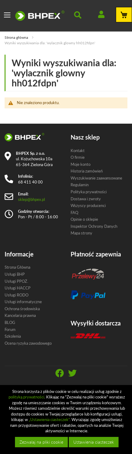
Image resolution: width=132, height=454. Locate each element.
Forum (10, 329)
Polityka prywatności (89, 191)
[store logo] (39, 15)
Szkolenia (13, 336)
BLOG (10, 322)
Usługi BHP (15, 274)
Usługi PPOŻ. (16, 281)
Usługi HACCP (18, 287)
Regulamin (80, 184)
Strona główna (17, 37)
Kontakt (78, 150)
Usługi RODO (16, 294)
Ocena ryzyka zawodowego (28, 343)
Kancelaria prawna (20, 315)
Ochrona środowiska (22, 308)
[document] (67, 420)
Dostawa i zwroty (86, 198)
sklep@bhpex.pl (31, 199)
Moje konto (80, 164)
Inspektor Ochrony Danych (94, 226)
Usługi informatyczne (23, 301)
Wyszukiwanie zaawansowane (96, 178)
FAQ (74, 212)
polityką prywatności (26, 396)
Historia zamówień (87, 171)
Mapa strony (81, 233)
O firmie (78, 157)
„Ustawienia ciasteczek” (49, 419)
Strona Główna (17, 267)
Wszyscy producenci (88, 205)
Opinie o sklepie (84, 219)
